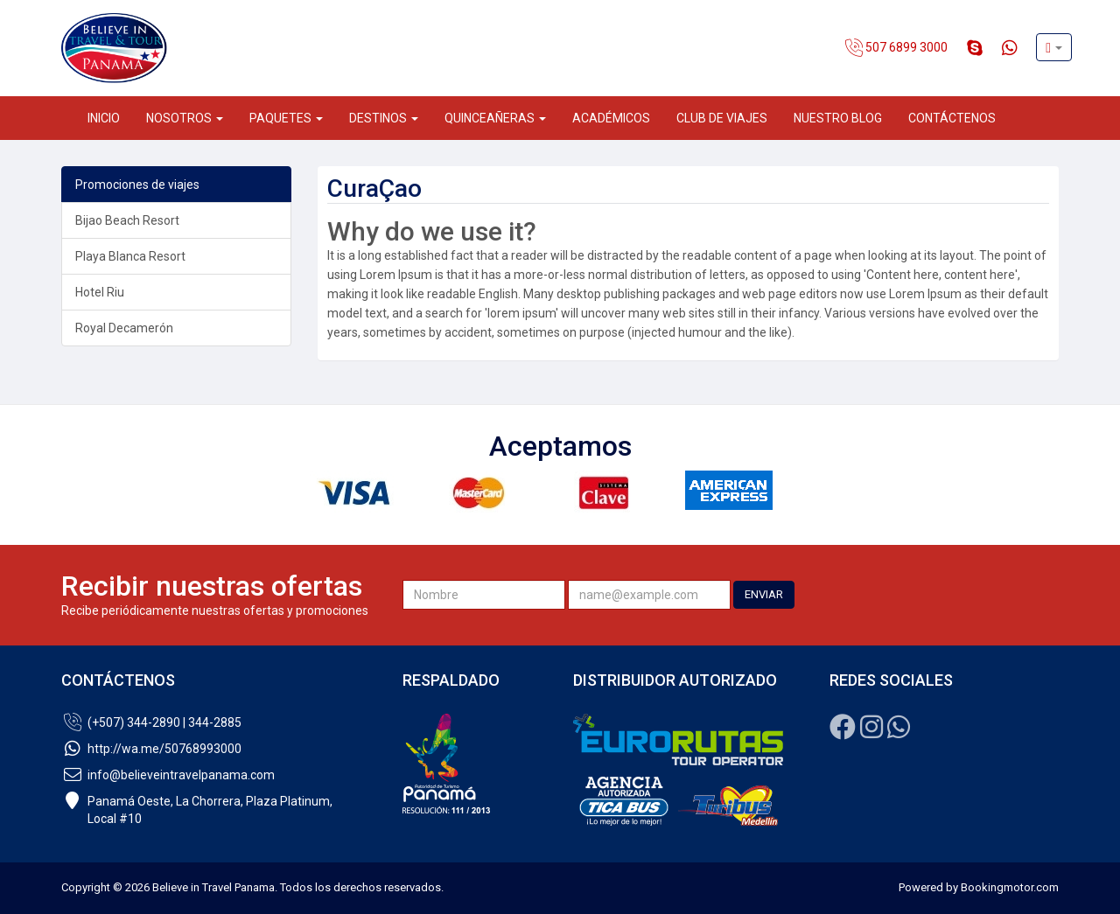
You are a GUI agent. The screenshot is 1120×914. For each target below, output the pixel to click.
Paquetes (286, 118)
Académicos (611, 118)
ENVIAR (764, 594)
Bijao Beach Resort (127, 220)
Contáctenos (952, 118)
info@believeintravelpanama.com (168, 775)
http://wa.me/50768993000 (151, 748)
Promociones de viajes (137, 185)
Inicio (104, 118)
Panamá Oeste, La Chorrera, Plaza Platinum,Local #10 (196, 809)
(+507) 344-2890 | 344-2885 (151, 722)
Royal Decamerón (124, 328)
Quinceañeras (495, 118)
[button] (1054, 47)
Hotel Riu (99, 292)
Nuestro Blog (838, 118)
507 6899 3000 (896, 48)
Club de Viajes (721, 118)
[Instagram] (871, 732)
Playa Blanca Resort (130, 256)
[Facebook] (843, 732)
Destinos (383, 118)
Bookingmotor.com (1010, 887)
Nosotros (184, 118)
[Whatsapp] (898, 732)
